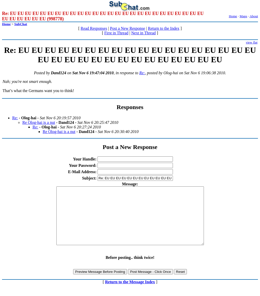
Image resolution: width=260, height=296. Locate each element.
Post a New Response (127, 28)
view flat (251, 42)
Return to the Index (164, 28)
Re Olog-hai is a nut (38, 122)
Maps (243, 16)
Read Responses (93, 28)
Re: (142, 73)
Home (233, 16)
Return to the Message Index (130, 293)
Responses (130, 107)
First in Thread (116, 33)
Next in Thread (143, 33)
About (254, 16)
